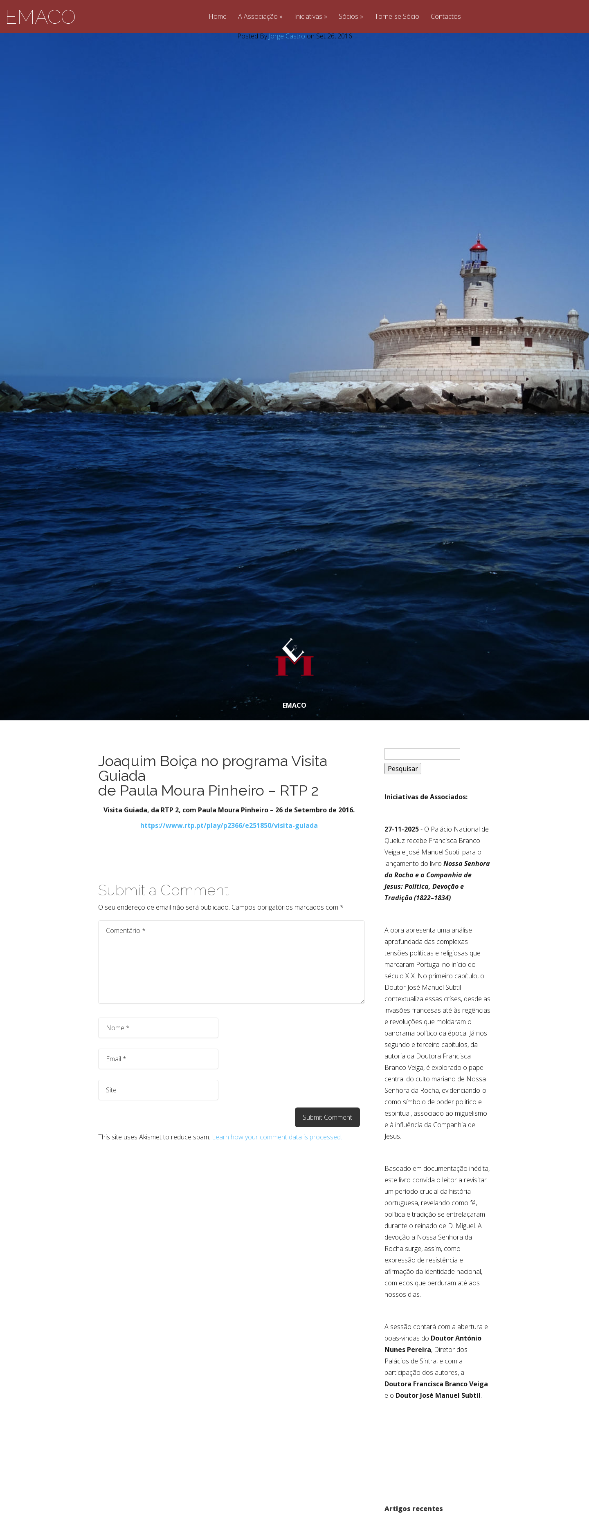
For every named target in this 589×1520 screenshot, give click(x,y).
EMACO (40, 17)
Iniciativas (308, 17)
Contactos (446, 17)
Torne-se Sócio (397, 17)
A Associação (258, 17)
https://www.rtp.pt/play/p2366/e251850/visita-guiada (229, 825)
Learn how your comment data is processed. (277, 1136)
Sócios (348, 17)
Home (218, 17)
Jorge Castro (287, 35)
